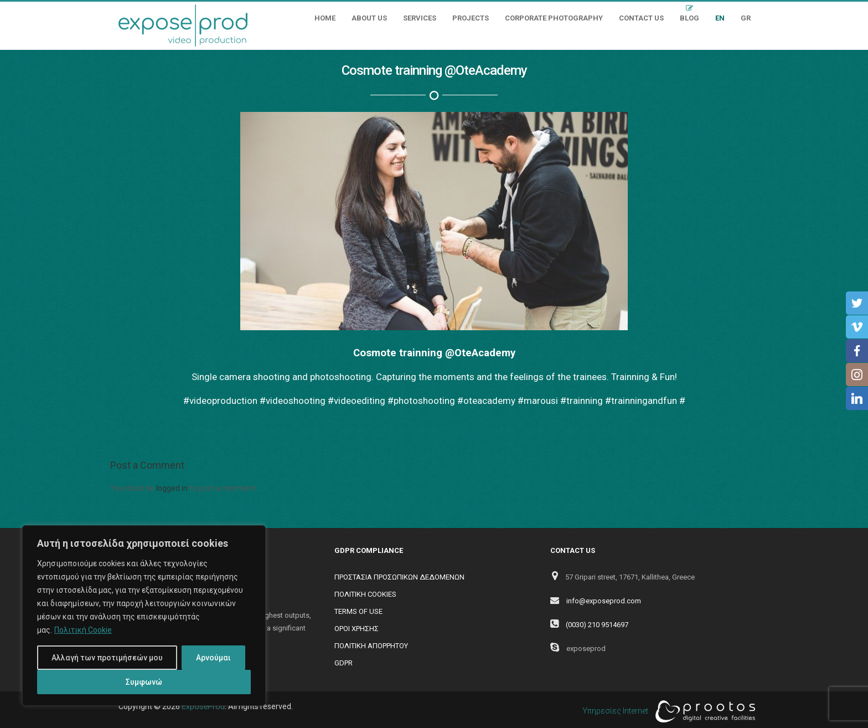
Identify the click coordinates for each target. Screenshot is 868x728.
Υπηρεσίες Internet (666, 711)
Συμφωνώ (144, 682)
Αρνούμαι (213, 657)
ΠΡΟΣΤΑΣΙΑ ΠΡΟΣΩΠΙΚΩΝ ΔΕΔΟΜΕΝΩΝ (399, 577)
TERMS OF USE (358, 611)
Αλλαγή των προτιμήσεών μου (107, 657)
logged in (172, 488)
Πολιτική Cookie (83, 630)
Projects (470, 18)
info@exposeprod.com (603, 601)
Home (324, 18)
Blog (689, 18)
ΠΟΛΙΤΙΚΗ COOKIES (365, 594)
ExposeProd (203, 706)
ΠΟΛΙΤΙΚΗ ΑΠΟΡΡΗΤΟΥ (371, 646)
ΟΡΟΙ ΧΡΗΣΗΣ (356, 628)
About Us (369, 18)
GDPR (343, 663)
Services (419, 18)
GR (746, 18)
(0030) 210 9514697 (597, 625)
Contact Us (641, 18)
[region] (144, 615)
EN (720, 18)
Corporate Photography (554, 18)
